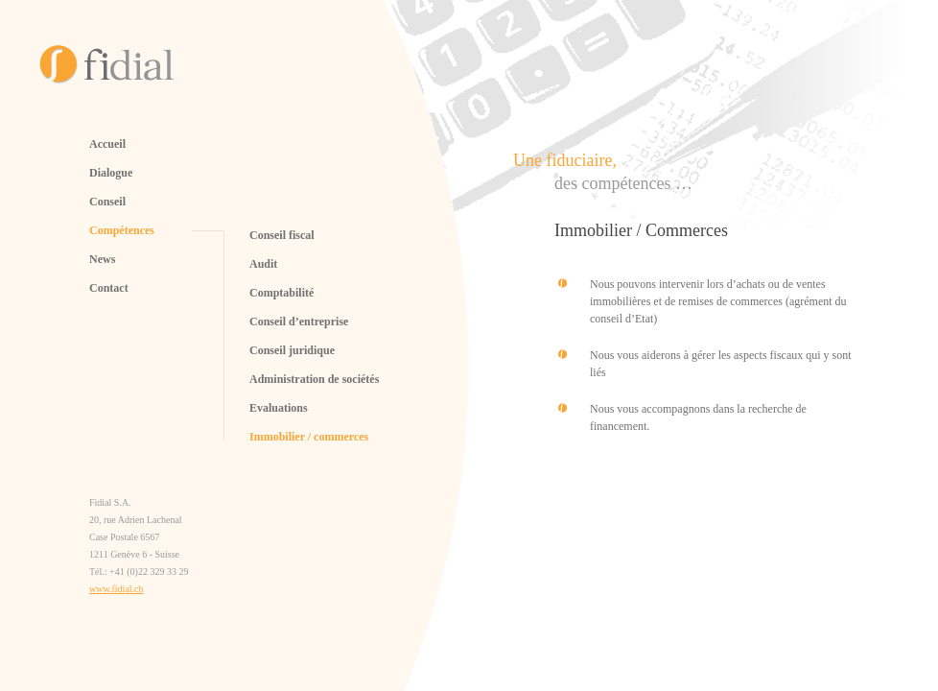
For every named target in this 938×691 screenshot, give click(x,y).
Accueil (107, 144)
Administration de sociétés (314, 379)
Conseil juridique (292, 350)
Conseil (107, 201)
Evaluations (278, 408)
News (102, 259)
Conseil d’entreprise (298, 321)
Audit (263, 264)
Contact (109, 288)
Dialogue (110, 172)
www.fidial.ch (116, 589)
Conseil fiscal (282, 235)
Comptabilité (281, 292)
